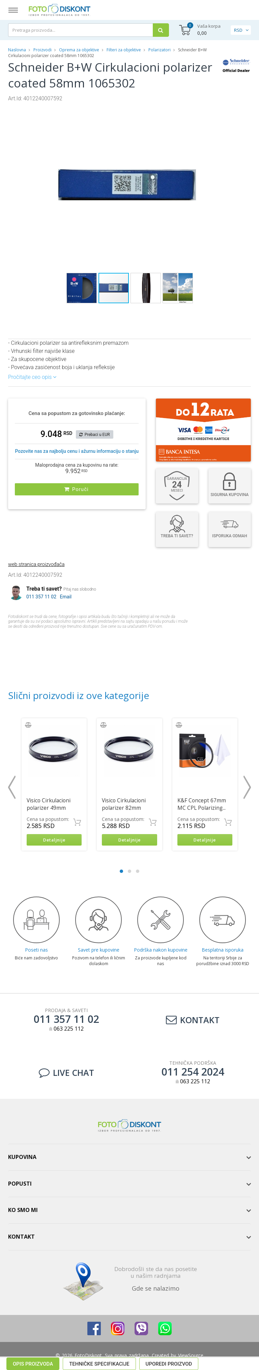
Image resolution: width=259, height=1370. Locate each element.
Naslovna (17, 50)
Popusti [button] (20, 1184)
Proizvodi (43, 50)
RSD (238, 30)
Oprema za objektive (79, 50)
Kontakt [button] (21, 1237)
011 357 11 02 (41, 596)
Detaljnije (54, 840)
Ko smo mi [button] (23, 1211)
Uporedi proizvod (169, 639)
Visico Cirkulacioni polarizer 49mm (48, 804)
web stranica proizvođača (36, 564)
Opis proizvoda (33, 639)
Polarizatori (159, 50)
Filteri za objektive (124, 50)
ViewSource (190, 1356)
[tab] (129, 1158)
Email (66, 596)
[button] (207, 108)
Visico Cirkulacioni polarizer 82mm (124, 804)
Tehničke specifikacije (99, 639)
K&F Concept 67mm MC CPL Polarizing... (201, 804)
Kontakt (193, 1021)
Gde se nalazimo (155, 1289)
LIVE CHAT (66, 1073)
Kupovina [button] (22, 1158)
